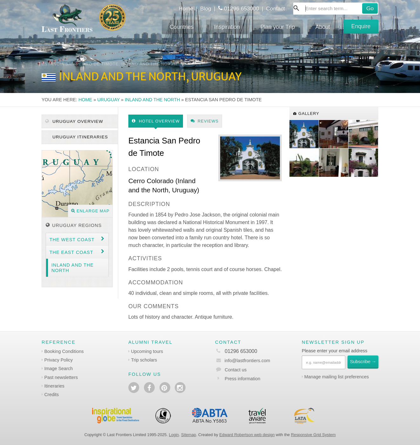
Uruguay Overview (74, 121)
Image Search (58, 368)
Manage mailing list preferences (336, 376)
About (322, 27)
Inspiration (227, 27)
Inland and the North (152, 99)
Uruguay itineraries (79, 137)
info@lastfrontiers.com (242, 360)
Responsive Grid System (313, 434)
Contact (275, 8)
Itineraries (54, 386)
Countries (181, 27)
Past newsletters (61, 377)
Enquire (361, 26)
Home (186, 8)
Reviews (205, 121)
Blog (205, 8)
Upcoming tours (147, 351)
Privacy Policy (58, 359)
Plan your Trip (278, 27)
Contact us (236, 369)
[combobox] (335, 9)
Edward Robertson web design (246, 434)
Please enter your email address (334, 350)
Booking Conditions (64, 351)
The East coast (71, 252)
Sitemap (188, 434)
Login (174, 434)
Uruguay (108, 99)
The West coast (72, 239)
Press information (242, 378)
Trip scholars (144, 359)
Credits (51, 394)
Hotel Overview (156, 121)
